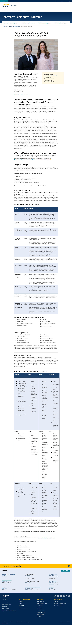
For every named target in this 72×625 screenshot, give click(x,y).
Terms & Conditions (20, 621)
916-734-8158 (51, 575)
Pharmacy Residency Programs (10, 23)
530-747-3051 (27, 582)
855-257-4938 (28, 589)
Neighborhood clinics (6, 606)
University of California (58, 605)
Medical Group (4, 613)
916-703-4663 (51, 588)
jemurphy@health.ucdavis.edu (50, 76)
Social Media (21, 605)
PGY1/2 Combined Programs (61, 23)
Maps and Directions (23, 608)
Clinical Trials (39, 608)
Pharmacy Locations (6, 10)
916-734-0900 (28, 588)
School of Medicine (5, 608)
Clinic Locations (40, 605)
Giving (56, 1)
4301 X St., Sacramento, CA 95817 (64, 621)
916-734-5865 (27, 575)
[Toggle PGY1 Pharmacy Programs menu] (34, 23)
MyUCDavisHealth (40, 601)
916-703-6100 (4, 588)
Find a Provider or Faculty (42, 603)
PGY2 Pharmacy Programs (44, 23)
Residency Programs (16, 26)
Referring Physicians (41, 610)
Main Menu (4, 1)
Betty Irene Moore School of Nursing (9, 610)
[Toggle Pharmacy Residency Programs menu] (17, 23)
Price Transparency (40, 614)
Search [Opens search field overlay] (68, 1)
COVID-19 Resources (41, 616)
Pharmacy (10, 26)
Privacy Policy (26, 621)
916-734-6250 (4, 581)
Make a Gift (65, 570)
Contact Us (21, 603)
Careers (61, 1)
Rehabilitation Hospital (6, 604)
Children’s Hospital (5, 602)
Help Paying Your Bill (41, 612)
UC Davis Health (5, 26)
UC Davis (56, 601)
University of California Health (60, 603)
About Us (21, 601)
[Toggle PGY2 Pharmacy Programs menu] (50, 23)
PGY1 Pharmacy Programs (27, 23)
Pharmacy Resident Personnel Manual (46, 538)
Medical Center (5, 599)
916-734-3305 (4, 575)
